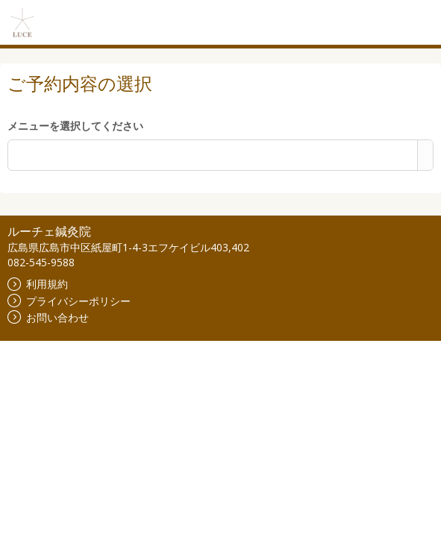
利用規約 (37, 284)
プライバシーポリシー (69, 301)
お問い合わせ (48, 317)
